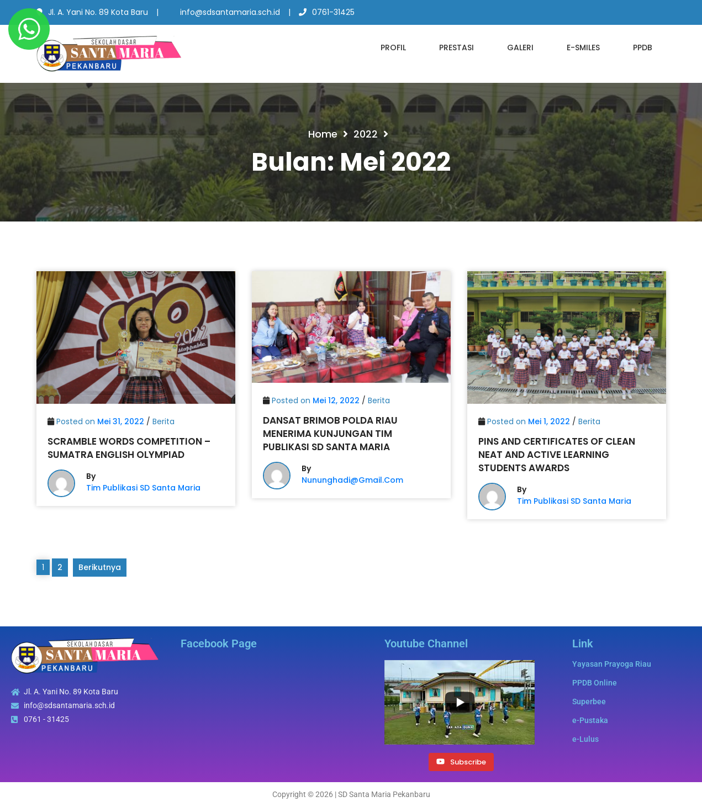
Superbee (589, 701)
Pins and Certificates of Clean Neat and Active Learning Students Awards (556, 454)
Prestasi (456, 47)
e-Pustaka (590, 720)
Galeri (520, 47)
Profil (393, 47)
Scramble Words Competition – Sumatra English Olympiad (128, 448)
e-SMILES (583, 47)
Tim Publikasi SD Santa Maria (143, 487)
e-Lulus (585, 739)
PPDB (642, 47)
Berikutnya (99, 567)
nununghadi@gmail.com (352, 480)
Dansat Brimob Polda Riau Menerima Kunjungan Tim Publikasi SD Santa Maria (330, 433)
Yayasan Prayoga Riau (611, 664)
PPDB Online (594, 682)
